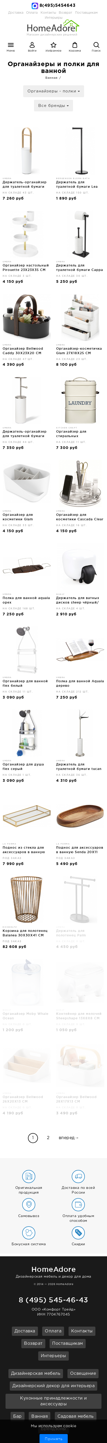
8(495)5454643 (58, 6)
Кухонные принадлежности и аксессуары (53, 1401)
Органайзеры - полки (53, 91)
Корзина (75, 51)
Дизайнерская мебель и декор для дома (53, 1271)
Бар (17, 1417)
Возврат (65, 12)
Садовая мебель (75, 1417)
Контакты (48, 12)
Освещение (83, 1374)
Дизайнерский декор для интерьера (53, 1386)
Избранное (54, 51)
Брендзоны (53, 1429)
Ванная (39, 1417)
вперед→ (69, 1138)
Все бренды (53, 105)
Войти (32, 51)
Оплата (32, 12)
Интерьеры (53, 1356)
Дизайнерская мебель (36, 1374)
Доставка (15, 12)
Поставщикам (86, 12)
